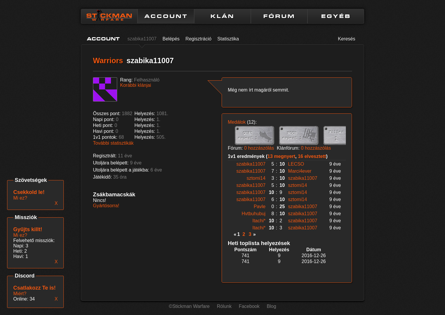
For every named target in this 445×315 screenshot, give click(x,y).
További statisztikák (113, 143)
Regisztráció (199, 38)
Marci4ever (299, 171)
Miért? (19, 293)
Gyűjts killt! (27, 229)
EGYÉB (336, 16)
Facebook (249, 306)
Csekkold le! (29, 192)
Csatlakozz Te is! (34, 288)
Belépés (171, 38)
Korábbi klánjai (135, 85)
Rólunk (224, 306)
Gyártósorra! (106, 205)
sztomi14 (256, 178)
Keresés (346, 38)
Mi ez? (20, 235)
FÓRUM (279, 16)
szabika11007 (142, 38)
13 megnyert (281, 156)
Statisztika (228, 38)
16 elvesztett (312, 156)
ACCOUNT (166, 16)
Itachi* (258, 220)
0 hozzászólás (259, 148)
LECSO (296, 164)
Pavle (260, 206)
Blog (271, 306)
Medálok (237, 122)
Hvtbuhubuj (254, 213)
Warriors (108, 60)
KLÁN (222, 16)
